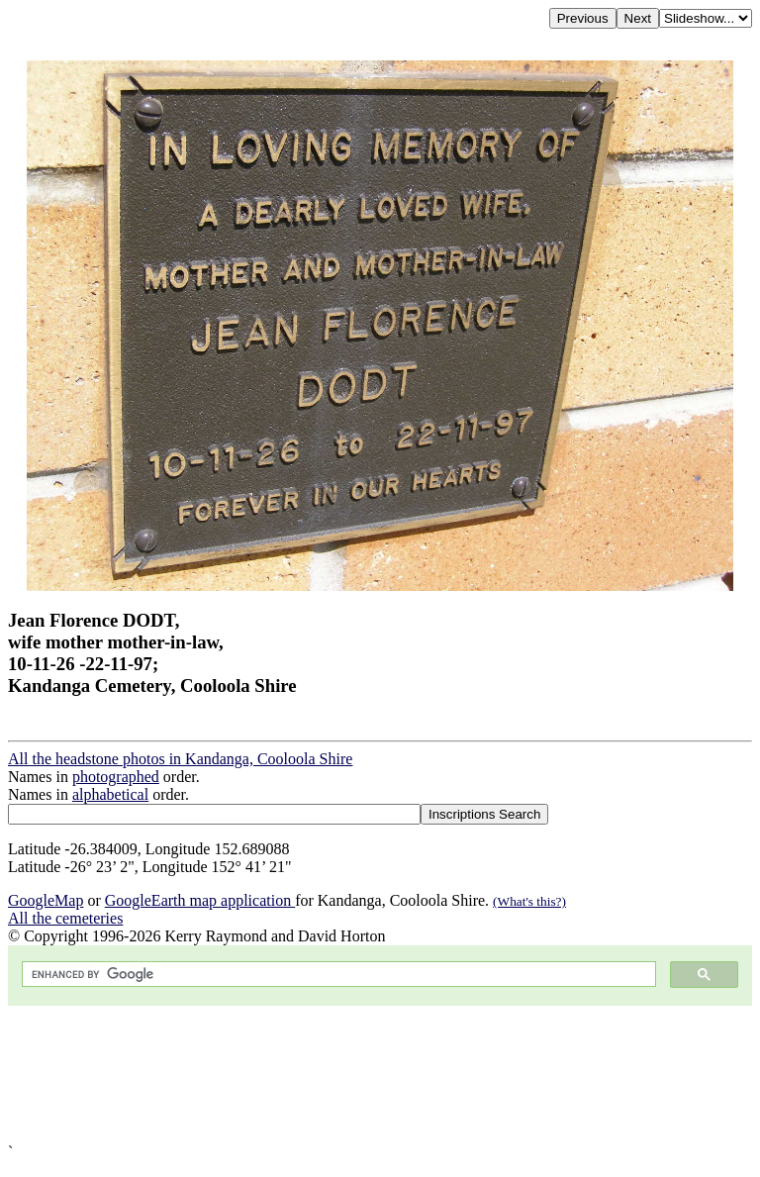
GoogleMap (45, 900)
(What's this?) (529, 901)
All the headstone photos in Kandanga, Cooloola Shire (180, 758)
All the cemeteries (65, 918)
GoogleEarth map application (200, 900)
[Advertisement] (380, 1074)
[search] (337, 974)
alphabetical (110, 794)
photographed (115, 776)
